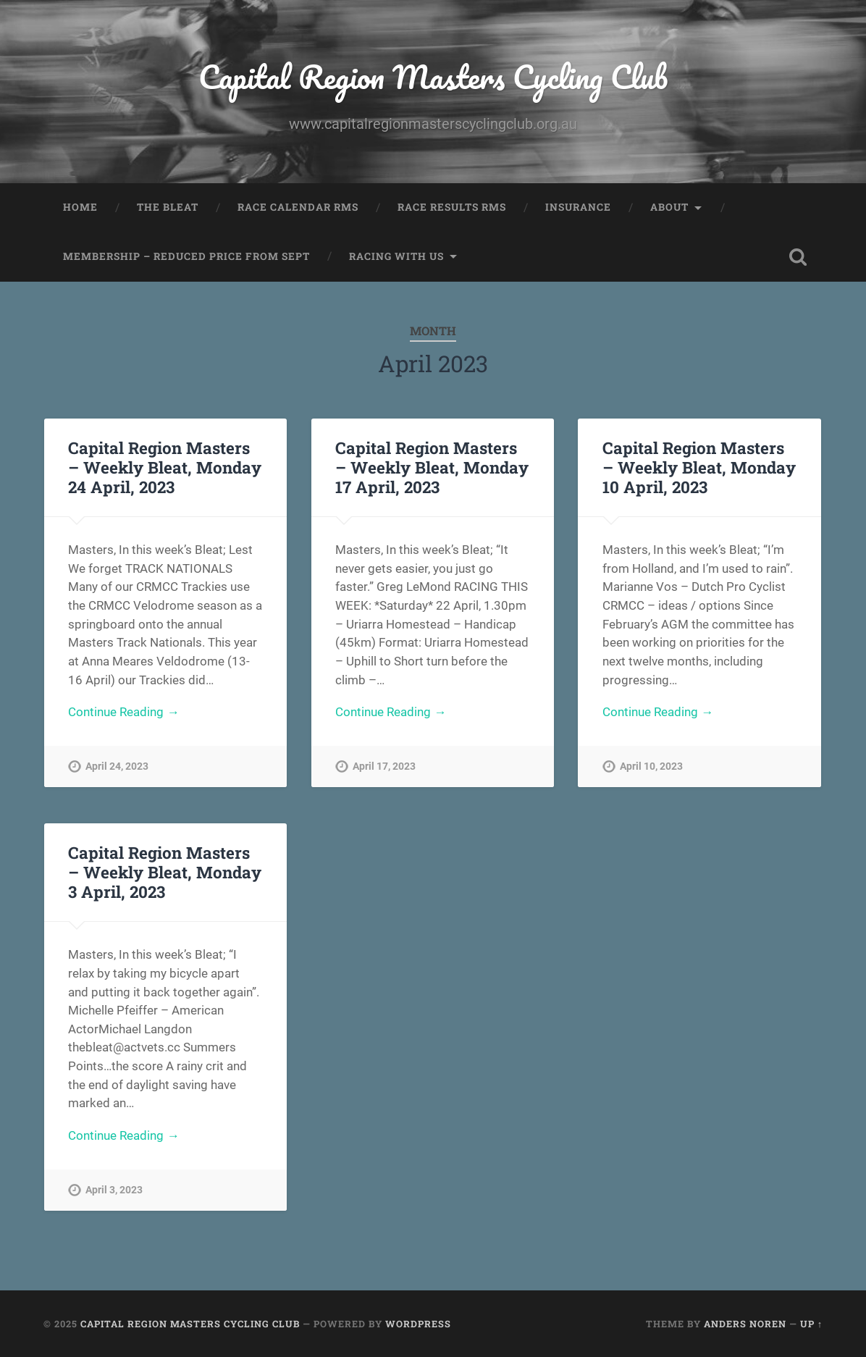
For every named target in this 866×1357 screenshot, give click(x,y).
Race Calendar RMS (297, 207)
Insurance (578, 207)
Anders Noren (745, 1323)
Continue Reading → (123, 712)
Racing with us (396, 256)
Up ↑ (811, 1323)
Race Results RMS (452, 207)
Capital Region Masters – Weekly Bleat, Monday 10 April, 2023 (699, 467)
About (669, 207)
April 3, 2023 (114, 1190)
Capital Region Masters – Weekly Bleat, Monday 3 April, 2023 (164, 871)
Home (80, 207)
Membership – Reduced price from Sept (186, 256)
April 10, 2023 (651, 766)
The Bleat (167, 207)
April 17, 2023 (384, 766)
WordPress (418, 1323)
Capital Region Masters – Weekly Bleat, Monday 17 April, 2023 (432, 467)
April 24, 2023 (116, 766)
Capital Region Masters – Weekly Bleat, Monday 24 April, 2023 (164, 467)
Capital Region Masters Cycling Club (433, 76)
